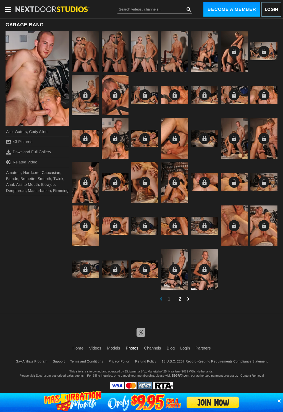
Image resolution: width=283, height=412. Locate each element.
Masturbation (39, 190)
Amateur (13, 172)
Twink (58, 178)
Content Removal (252, 375)
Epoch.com (43, 375)
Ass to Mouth (27, 184)
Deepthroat (16, 190)
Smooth (44, 178)
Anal (10, 184)
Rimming (61, 190)
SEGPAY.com (180, 375)
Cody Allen (38, 131)
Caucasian (51, 172)
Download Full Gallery (28, 152)
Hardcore (31, 172)
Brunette (27, 178)
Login (271, 9)
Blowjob (48, 184)
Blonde (12, 178)
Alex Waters (16, 131)
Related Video (21, 162)
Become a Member (232, 9)
